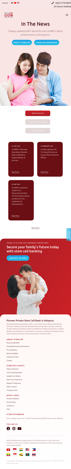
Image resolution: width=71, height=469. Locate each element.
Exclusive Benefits (13, 343)
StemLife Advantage (47, 42)
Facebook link (8, 428)
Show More (35, 228)
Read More (15, 172)
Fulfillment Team (13, 357)
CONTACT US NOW (18, 258)
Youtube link (19, 428)
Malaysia (5, 3)
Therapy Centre (12, 390)
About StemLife (22, 42)
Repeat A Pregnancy (14, 383)
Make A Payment (12, 369)
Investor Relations (13, 398)
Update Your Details (14, 376)
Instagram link (13, 428)
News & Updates (12, 353)
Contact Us (10, 405)
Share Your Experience (14, 379)
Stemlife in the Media (38, 122)
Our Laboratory (12, 350)
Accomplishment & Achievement (18, 346)
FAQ (8, 409)
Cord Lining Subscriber (14, 372)
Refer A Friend (12, 386)
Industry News (38, 131)
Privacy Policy (11, 402)
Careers (9, 360)
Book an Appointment (68, 234)
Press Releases (38, 113)
